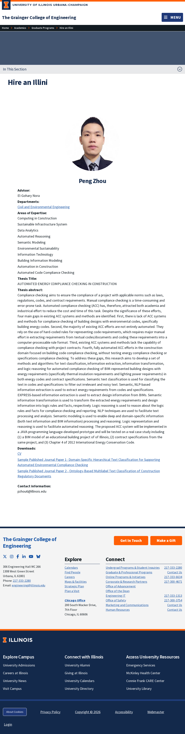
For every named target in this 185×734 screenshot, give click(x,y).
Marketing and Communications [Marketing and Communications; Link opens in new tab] (127, 605)
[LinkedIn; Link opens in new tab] (24, 556)
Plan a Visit (72, 591)
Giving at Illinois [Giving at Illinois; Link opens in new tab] (76, 673)
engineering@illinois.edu (28, 585)
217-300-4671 (173, 582)
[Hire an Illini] (66, 28)
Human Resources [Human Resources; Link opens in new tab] (118, 610)
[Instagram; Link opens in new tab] (11, 556)
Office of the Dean (118, 591)
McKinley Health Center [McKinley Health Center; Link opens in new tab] (143, 673)
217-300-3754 (173, 600)
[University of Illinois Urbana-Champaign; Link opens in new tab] (45, 6)
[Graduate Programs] (43, 28)
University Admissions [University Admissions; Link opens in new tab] (19, 665)
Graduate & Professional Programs (129, 572)
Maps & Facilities (76, 582)
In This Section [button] (14, 69)
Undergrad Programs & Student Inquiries (133, 567)
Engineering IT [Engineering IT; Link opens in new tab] (116, 596)
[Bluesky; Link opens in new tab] (38, 556)
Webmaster (155, 712)
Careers (70, 577)
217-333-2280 (22, 581)
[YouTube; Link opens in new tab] (31, 556)
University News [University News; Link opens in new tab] (14, 681)
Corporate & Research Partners (126, 582)
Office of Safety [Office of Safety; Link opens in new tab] (116, 600)
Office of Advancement (121, 586)
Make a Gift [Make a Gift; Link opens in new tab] (166, 540)
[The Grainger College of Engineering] (39, 17)
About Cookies (14, 712)
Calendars (71, 567)
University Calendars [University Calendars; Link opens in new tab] (79, 681)
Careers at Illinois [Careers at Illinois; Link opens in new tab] (15, 673)
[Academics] (20, 28)
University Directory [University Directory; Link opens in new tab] (79, 688)
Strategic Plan (74, 586)
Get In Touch (131, 540)
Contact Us (174, 572)
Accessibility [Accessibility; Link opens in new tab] (124, 712)
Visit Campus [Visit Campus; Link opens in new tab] (12, 688)
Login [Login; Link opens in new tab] (8, 724)
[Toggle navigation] (172, 17)
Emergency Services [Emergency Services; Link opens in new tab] (140, 665)
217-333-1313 (173, 596)
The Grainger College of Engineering (29, 542)
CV (19, 453)
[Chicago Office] (75, 600)
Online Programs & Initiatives (125, 577)
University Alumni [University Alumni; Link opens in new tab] (77, 665)
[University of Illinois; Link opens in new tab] (17, 640)
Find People (72, 572)
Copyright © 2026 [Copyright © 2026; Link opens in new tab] (87, 712)
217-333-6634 (173, 577)
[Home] (5, 28)
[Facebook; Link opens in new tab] (18, 556)
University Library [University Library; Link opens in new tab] (139, 688)
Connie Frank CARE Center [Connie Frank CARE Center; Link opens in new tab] (145, 681)
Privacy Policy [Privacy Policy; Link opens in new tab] (50, 712)
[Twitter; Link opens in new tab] (5, 556)
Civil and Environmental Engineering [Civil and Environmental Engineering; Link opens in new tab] (44, 207)
